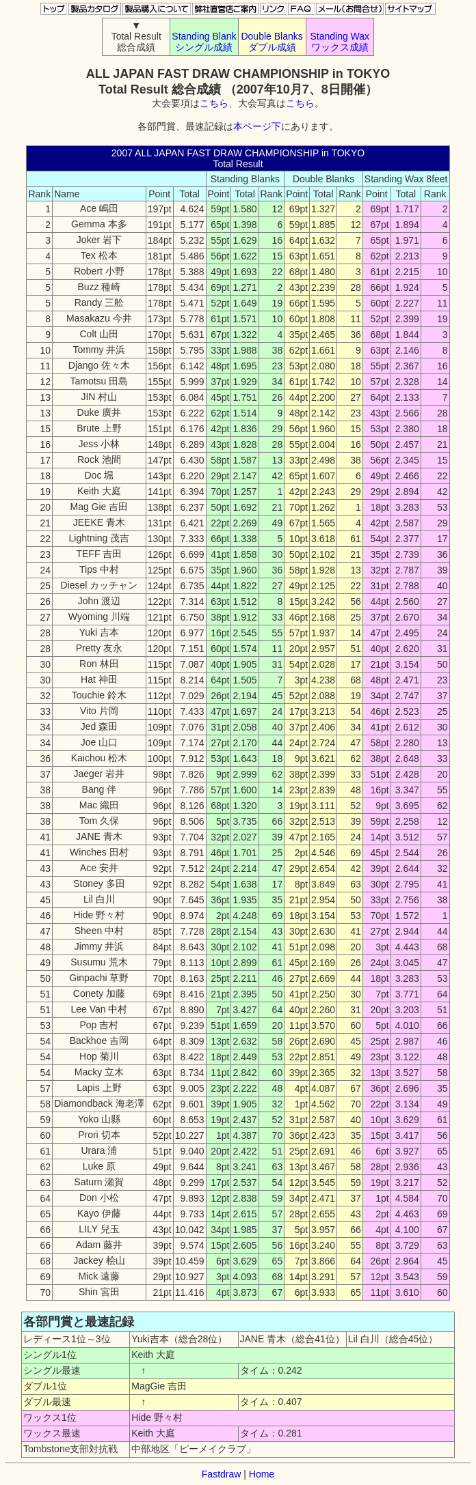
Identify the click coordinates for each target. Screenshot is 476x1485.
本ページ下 (257, 126)
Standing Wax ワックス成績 (339, 42)
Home (261, 1474)
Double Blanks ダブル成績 (271, 42)
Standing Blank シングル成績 (204, 42)
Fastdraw (221, 1474)
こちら (214, 103)
